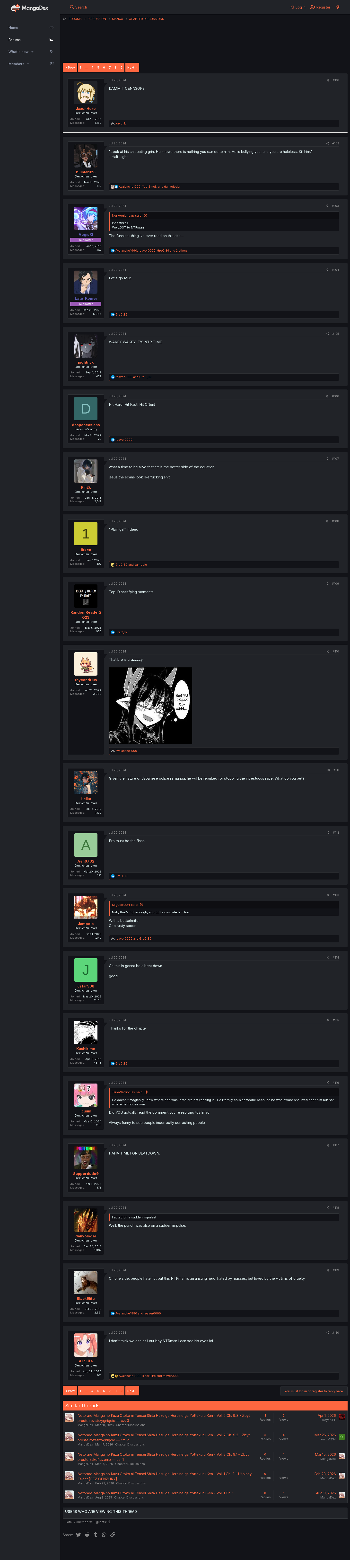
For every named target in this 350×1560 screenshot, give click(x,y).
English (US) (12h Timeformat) (88, 1550)
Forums (15, 40)
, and (149, 186)
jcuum (85, 1111)
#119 (336, 1270)
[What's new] (338, 7)
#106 (335, 396)
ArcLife (86, 1361)
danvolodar (85, 1236)
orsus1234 (328, 1439)
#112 (336, 832)
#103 (335, 206)
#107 (335, 458)
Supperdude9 (86, 1173)
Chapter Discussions (131, 1425)
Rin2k (86, 487)
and (133, 377)
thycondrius (86, 680)
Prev (71, 67)
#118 (336, 1207)
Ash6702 (85, 861)
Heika (86, 798)
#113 (336, 895)
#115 (336, 1020)
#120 (335, 1332)
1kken (86, 549)
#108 (335, 521)
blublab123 (86, 172)
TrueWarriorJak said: (127, 1092)
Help (202, 1550)
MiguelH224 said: (125, 905)
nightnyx (86, 362)
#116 (336, 1082)
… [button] (86, 67)
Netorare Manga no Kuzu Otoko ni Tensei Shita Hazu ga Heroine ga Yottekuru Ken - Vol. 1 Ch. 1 (156, 1493)
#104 (335, 270)
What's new (19, 52)
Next (130, 67)
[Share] (328, 80)
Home (13, 28)
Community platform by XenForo (308, 1549)
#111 (336, 770)
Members (16, 64)
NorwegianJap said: (127, 215)
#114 (336, 957)
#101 (336, 80)
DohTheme (301, 1553)
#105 (335, 333)
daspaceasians (86, 425)
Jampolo (86, 923)
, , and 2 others (151, 250)
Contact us (126, 1550)
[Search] (78, 7)
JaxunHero (86, 108)
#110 (336, 651)
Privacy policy (181, 1550)
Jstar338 (85, 986)
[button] (32, 52)
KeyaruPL (329, 1420)
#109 (335, 583)
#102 (335, 143)
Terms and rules (153, 1550)
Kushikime (85, 1048)
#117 (336, 1145)
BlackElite (86, 1298)
